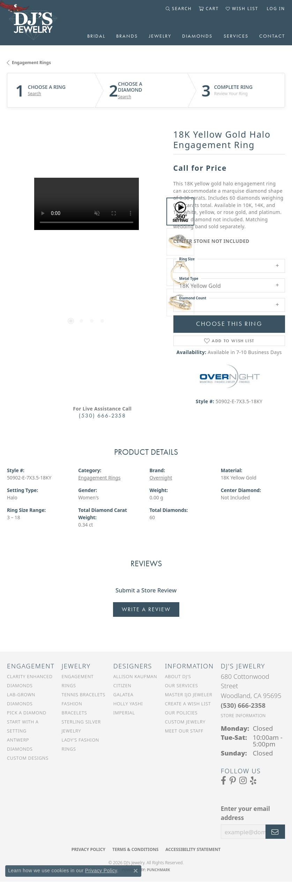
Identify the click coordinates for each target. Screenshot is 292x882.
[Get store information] (243, 716)
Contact (272, 36)
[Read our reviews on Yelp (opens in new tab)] (253, 780)
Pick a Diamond (26, 713)
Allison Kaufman (135, 676)
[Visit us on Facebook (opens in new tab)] (223, 780)
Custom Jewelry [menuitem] (185, 722)
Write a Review (146, 609)
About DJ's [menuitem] (178, 676)
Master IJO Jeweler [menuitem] (188, 694)
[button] (179, 8)
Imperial (124, 713)
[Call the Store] (243, 705)
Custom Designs (27, 758)
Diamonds (197, 36)
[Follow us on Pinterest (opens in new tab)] (233, 780)
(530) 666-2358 (102, 415)
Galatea (123, 694)
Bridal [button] (96, 36)
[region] (86, 257)
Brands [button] (127, 36)
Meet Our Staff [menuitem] (184, 731)
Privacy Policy (88, 849)
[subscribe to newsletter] (275, 832)
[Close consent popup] (136, 871)
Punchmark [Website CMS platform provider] (158, 869)
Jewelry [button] (160, 36)
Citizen (122, 685)
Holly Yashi (128, 703)
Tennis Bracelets (83, 694)
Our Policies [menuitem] (181, 713)
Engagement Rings (31, 63)
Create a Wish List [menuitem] (188, 703)
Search (34, 93)
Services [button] (236, 36)
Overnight (161, 477)
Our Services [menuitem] (181, 685)
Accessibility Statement (192, 849)
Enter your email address (245, 813)
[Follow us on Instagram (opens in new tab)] (243, 780)
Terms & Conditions (135, 849)
